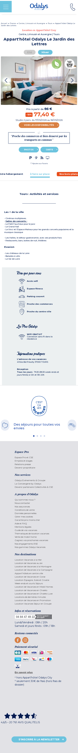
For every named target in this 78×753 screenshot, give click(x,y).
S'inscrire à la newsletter (39, 739)
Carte (49, 149)
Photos (29, 149)
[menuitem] (39, 457)
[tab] (40, 174)
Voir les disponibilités (39, 125)
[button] (39, 163)
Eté (29, 52)
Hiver (45, 52)
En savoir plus (24, 672)
